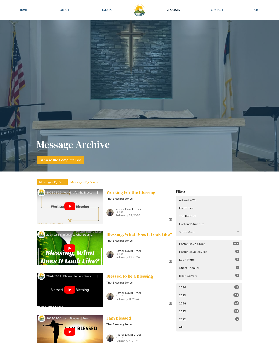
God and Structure (191, 224)
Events (107, 10)
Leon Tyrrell (209, 259)
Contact (217, 10)
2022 (209, 319)
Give (257, 10)
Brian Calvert (209, 275)
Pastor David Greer (209, 244)
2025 (209, 295)
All (181, 327)
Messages (173, 10)
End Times (186, 208)
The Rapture (187, 216)
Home (23, 10)
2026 (209, 287)
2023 (209, 311)
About (64, 10)
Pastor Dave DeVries (209, 251)
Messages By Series (84, 182)
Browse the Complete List (60, 159)
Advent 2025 (187, 200)
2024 (209, 303)
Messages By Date (52, 182)
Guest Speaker (209, 268)
